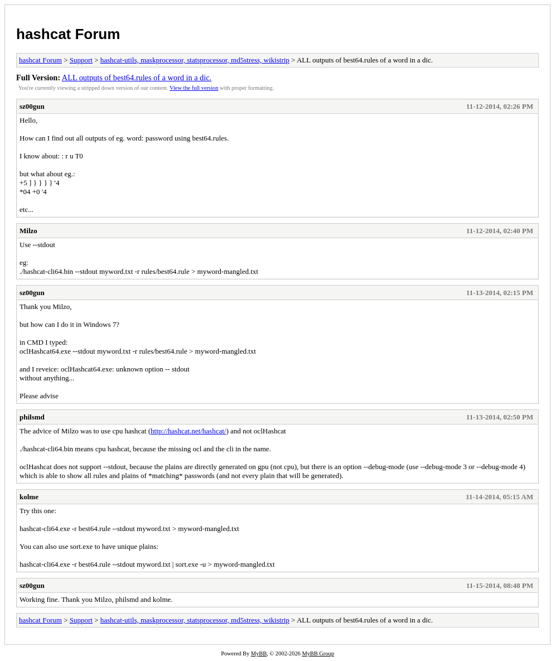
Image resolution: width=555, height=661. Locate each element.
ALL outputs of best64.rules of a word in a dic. (136, 77)
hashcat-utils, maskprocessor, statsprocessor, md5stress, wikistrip (194, 60)
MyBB (259, 653)
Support (81, 60)
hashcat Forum (68, 34)
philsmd (32, 417)
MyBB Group (318, 653)
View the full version (194, 88)
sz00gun (32, 106)
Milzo (28, 230)
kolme (29, 497)
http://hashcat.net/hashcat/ (188, 431)
